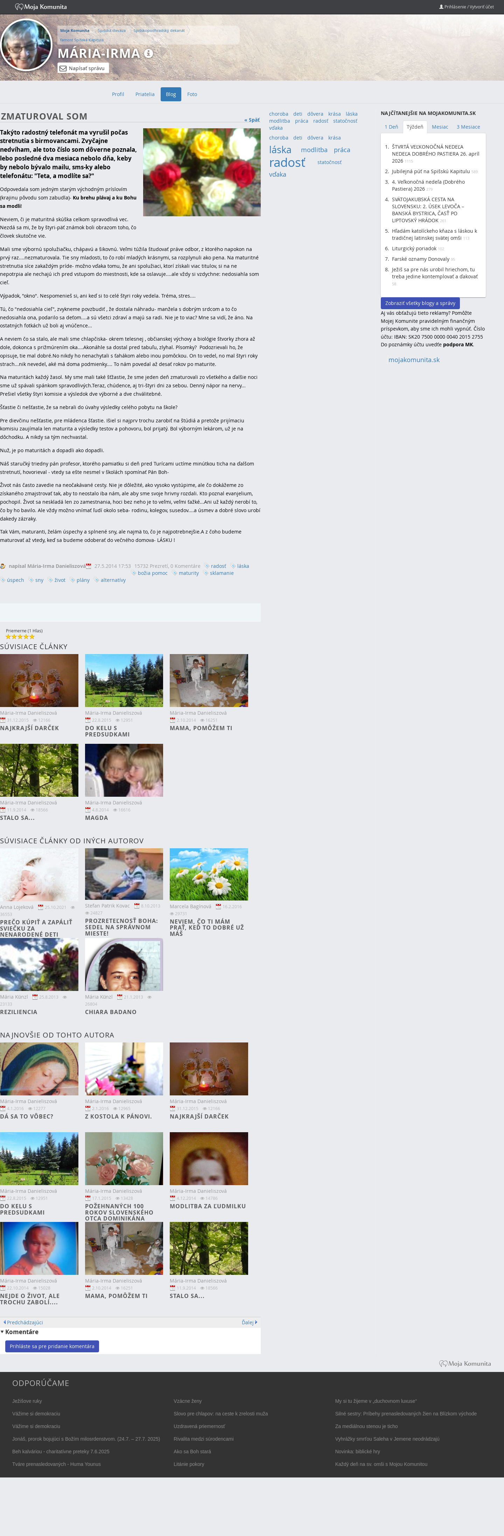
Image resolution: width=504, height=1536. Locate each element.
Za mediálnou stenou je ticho (366, 1426)
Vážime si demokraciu (36, 1413)
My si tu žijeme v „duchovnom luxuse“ (376, 1401)
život (60, 580)
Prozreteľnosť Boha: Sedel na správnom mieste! (121, 927)
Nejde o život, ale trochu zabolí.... (30, 1299)
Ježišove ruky (27, 1401)
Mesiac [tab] (440, 126)
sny (39, 580)
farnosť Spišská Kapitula (82, 39)
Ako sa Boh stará (192, 1451)
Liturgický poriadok (414, 248)
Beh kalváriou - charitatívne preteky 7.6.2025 (61, 1451)
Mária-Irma (98, 53)
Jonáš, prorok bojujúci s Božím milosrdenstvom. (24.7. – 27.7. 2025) (86, 1439)
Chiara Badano (111, 1012)
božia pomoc (153, 573)
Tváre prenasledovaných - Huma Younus (56, 1464)
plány (83, 580)
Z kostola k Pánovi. (118, 1116)
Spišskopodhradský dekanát (159, 30)
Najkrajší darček (29, 728)
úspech (15, 580)
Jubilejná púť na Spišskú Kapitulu (431, 171)
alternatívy (113, 580)
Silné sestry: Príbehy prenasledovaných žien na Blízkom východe (406, 1413)
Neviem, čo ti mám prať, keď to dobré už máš (207, 928)
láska (243, 566)
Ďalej (248, 1322)
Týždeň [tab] (415, 126)
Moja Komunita (75, 30)
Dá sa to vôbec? (27, 1116)
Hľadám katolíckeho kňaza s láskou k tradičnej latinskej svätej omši (434, 234)
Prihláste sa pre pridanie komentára (52, 1346)
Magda (96, 818)
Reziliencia (18, 1012)
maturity (189, 573)
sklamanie (222, 573)
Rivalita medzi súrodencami (203, 1439)
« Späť (252, 119)
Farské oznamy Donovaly (420, 259)
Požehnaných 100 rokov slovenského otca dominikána (119, 1212)
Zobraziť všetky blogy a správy (420, 303)
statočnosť (345, 120)
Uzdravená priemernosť (199, 1426)
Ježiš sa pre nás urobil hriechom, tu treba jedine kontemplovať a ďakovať (435, 273)
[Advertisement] (433, 476)
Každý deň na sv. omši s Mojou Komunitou (381, 1464)
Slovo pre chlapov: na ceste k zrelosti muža (221, 1413)
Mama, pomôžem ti (201, 728)
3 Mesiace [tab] (468, 126)
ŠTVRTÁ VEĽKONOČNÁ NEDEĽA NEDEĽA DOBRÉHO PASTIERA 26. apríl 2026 (435, 153)
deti (297, 113)
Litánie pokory (189, 1464)
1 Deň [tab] (391, 126)
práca (301, 120)
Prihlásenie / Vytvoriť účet (466, 6)
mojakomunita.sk (414, 360)
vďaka (276, 127)
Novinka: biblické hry (357, 1451)
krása (334, 113)
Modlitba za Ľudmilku (208, 1206)
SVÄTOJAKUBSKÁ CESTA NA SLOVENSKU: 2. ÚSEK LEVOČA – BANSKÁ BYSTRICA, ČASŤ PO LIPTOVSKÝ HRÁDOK (428, 210)
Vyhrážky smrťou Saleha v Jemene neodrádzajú (387, 1439)
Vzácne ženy (188, 1401)
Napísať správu (82, 68)
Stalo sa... (17, 818)
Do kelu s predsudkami (107, 731)
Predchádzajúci (25, 1322)
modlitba (279, 120)
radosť (218, 566)
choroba (278, 113)
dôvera (315, 113)
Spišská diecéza (112, 30)
